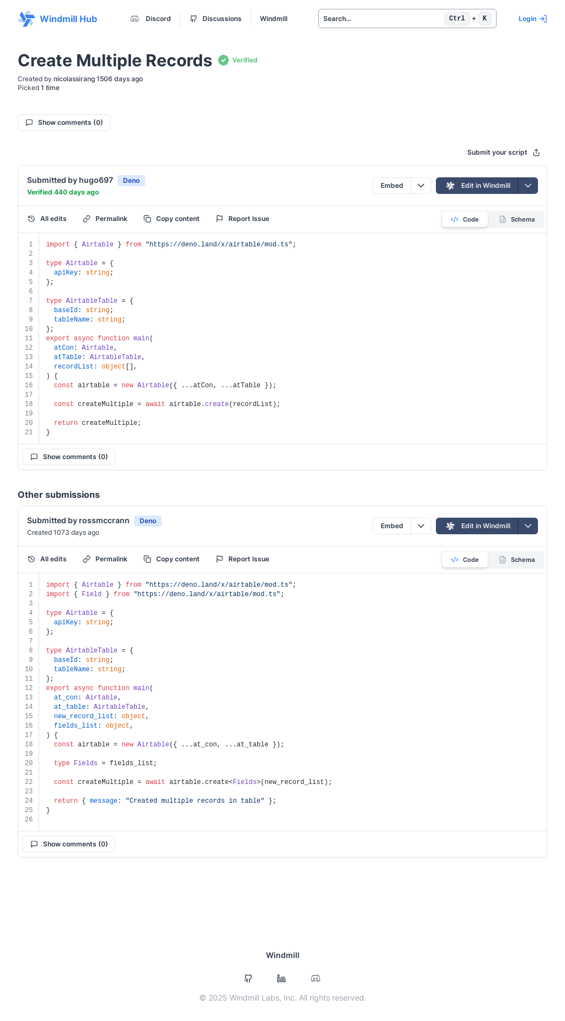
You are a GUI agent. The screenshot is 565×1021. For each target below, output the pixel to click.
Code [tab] (465, 219)
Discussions (216, 18)
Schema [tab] (517, 219)
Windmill (273, 18)
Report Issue (242, 218)
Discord (149, 18)
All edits (47, 218)
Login (533, 18)
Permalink (105, 218)
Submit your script (503, 152)
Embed (392, 185)
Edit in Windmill (477, 185)
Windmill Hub (57, 19)
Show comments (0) (64, 122)
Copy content (171, 218)
